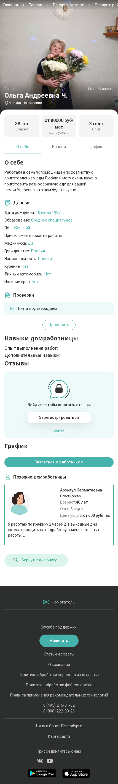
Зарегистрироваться (59, 417)
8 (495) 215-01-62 (59, 705)
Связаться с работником (59, 462)
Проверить (59, 325)
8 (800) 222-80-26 (59, 711)
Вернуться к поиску (35, 560)
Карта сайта (59, 736)
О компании (59, 664)
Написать (59, 640)
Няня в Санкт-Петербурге (59, 726)
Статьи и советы (59, 654)
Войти (59, 430)
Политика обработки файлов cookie (59, 685)
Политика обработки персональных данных (59, 675)
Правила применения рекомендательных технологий (59, 695)
